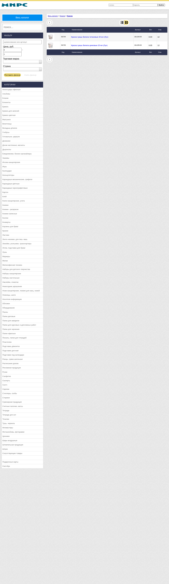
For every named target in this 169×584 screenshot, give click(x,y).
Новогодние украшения (12, 286)
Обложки (6, 303)
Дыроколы (6, 149)
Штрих (5, 449)
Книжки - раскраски (10, 209)
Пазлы (5, 312)
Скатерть (6, 381)
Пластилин (7, 342)
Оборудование (8, 308)
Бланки (5, 98)
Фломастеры (7, 428)
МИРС (14, 5)
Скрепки (5, 389)
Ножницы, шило (9, 295)
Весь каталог (22, 17)
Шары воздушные (9, 440)
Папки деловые (8, 316)
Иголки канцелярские (11, 162)
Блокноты (6, 102)
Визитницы (7, 124)
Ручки (4, 372)
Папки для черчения (10, 329)
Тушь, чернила (8, 423)
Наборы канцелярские (11, 274)
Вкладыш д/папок (9, 128)
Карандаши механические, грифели (17, 179)
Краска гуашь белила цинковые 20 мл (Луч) (89, 45)
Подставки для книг (10, 351)
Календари (7, 171)
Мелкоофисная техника (12, 265)
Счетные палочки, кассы (12, 406)
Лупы (4, 252)
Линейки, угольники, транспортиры (17, 244)
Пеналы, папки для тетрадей (14, 338)
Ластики (5, 235)
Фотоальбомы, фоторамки (13, 432)
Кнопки (5, 218)
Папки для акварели (10, 321)
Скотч (4, 385)
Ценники (6, 436)
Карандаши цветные (10, 184)
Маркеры (6, 256)
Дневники (6, 141)
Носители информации (12, 299)
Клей (4, 196)
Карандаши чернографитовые (15, 188)
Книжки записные (9, 214)
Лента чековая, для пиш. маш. (15, 239)
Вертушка (6, 119)
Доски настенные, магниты (13, 145)
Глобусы (6, 132)
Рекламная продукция (11, 368)
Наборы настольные (10, 278)
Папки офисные (9, 333)
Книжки (5, 205)
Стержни (6, 398)
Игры (4, 167)
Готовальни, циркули (11, 137)
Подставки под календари (13, 355)
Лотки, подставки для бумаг (13, 248)
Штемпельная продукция (12, 445)
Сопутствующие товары (12, 453)
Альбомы (6, 94)
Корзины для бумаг (10, 226)
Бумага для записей (10, 111)
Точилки (5, 419)
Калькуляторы (8, 175)
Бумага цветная (8, 115)
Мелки (5, 261)
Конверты (6, 222)
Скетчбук (6, 466)
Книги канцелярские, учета (13, 201)
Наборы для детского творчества (16, 269)
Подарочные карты (10, 462)
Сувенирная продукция (12, 402)
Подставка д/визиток (11, 346)
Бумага (5, 107)
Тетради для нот (9, 415)
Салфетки (6, 376)
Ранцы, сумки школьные (12, 359)
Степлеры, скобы (9, 393)
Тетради (5, 410)
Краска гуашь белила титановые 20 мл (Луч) (89, 37)
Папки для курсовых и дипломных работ (19, 325)
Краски (5, 231)
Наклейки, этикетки (10, 282)
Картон (5, 192)
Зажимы (5, 158)
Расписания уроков (10, 363)
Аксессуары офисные (11, 89)
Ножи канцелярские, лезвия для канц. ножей (21, 291)
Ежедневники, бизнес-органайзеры (17, 154)
